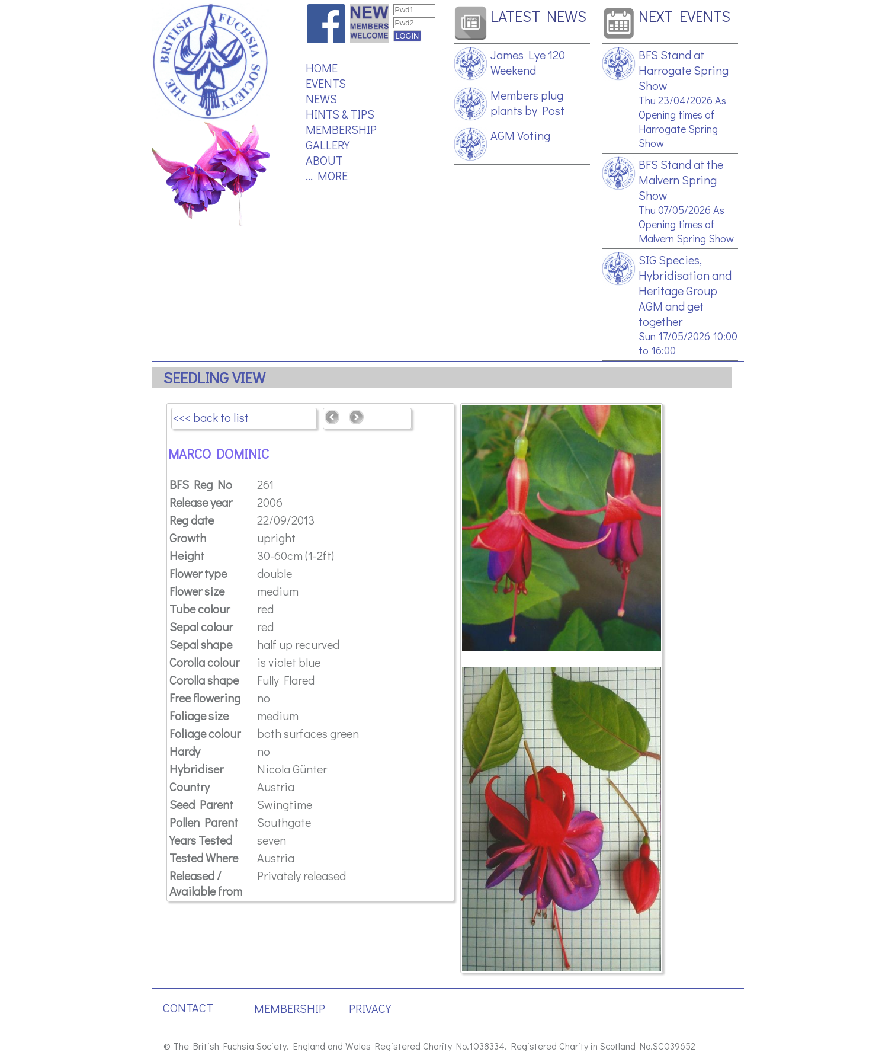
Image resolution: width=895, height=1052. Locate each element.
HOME (322, 67)
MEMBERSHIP (341, 129)
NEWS (321, 98)
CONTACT (188, 1007)
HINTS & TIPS (340, 113)
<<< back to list (211, 417)
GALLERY (327, 144)
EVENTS (326, 83)
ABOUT (324, 160)
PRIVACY (370, 1008)
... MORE (327, 175)
